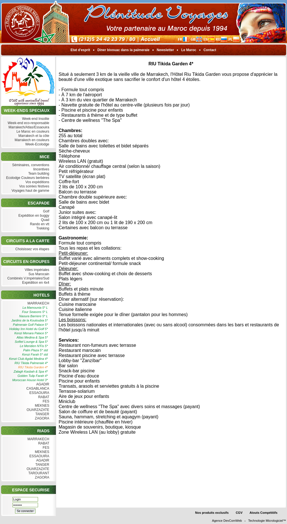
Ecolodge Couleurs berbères (27, 178)
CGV (239, 512)
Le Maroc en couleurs (32, 132)
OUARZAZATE (37, 410)
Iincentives (40, 169)
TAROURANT (38, 473)
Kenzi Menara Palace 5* (31, 333)
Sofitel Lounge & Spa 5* (31, 341)
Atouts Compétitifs (263, 512)
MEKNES (41, 406)
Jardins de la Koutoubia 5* (29, 320)
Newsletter (165, 50)
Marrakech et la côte (33, 136)
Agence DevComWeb (227, 520)
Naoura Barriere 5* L (33, 316)
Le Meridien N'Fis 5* (34, 346)
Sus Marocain (38, 274)
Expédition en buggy (33, 216)
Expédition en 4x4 (35, 283)
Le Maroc (188, 50)
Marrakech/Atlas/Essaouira (28, 127)
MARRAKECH (37, 303)
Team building (38, 174)
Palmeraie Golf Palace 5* (30, 324)
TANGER (41, 414)
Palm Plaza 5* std (35, 350)
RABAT (43, 397)
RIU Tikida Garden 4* (33, 367)
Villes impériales (36, 270)
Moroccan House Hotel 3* (30, 380)
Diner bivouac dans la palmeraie (123, 50)
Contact (210, 50)
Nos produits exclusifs (211, 512)
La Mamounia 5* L (35, 307)
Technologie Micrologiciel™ (267, 520)
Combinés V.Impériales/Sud (27, 278)
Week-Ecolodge (36, 144)
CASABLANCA (37, 389)
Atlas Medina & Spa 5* (32, 337)
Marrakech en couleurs (31, 140)
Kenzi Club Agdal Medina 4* (28, 358)
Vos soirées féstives (33, 186)
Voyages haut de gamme (29, 191)
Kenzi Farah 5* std (35, 354)
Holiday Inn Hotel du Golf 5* (28, 329)
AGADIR (42, 384)
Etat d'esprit (80, 50)
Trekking (42, 228)
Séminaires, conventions (30, 165)
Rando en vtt (39, 224)
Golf (45, 211)
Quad (44, 220)
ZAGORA (41, 418)
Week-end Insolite (35, 119)
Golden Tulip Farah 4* (33, 375)
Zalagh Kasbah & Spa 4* (31, 371)
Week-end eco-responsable (28, 123)
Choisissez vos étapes (31, 249)
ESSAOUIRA (38, 393)
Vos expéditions (36, 182)
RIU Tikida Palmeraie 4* (31, 363)
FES (45, 401)
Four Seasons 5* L (35, 312)
